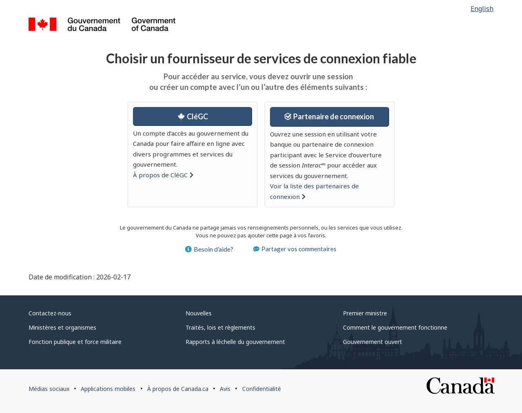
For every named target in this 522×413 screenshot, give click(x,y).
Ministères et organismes (62, 327)
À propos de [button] (163, 175)
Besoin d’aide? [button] (209, 249)
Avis (225, 389)
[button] (192, 116)
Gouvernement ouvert (372, 342)
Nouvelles (199, 313)
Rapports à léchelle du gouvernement (235, 342)
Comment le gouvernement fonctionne (395, 327)
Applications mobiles (108, 389)
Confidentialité (261, 389)
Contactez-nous (50, 313)
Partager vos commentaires (294, 248)
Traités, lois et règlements (220, 327)
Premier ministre (365, 313)
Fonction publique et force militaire (75, 342)
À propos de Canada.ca (177, 389)
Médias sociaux (49, 389)
